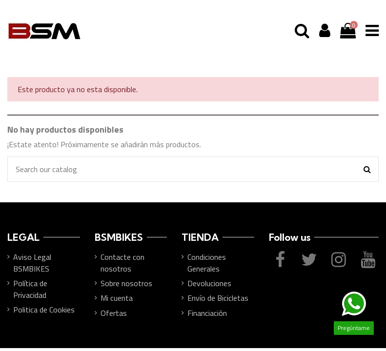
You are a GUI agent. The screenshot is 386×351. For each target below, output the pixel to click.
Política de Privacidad (30, 289)
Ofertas (114, 313)
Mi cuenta (117, 298)
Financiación (207, 313)
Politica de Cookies (44, 309)
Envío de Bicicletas (217, 298)
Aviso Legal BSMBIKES (32, 262)
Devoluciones (209, 283)
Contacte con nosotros (122, 262)
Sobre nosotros (126, 283)
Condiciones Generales (206, 262)
